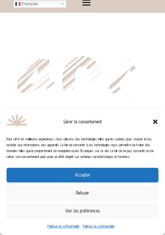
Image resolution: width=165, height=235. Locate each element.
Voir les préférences (82, 210)
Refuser (82, 193)
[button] (155, 121)
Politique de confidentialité (63, 226)
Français (26, 4)
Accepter (82, 175)
